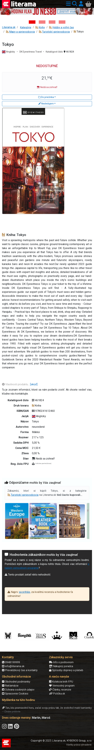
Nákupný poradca (61, 666)
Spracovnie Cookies (15, 693)
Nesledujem (46, 103)
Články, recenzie (60, 689)
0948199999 (11, 662)
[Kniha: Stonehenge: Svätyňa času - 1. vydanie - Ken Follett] (62, 22)
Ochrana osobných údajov (18, 689)
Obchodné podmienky (16, 681)
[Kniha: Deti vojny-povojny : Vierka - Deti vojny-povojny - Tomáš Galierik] (52, 22)
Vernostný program (62, 685)
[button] (68, 4)
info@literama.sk (13, 666)
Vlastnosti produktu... (16, 384)
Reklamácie (10, 685)
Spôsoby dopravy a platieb (66, 670)
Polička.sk (57, 693)
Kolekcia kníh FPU (61, 681)
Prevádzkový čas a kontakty (20, 670)
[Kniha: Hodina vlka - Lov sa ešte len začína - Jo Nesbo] (32, 22)
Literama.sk (8, 27)
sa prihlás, (25, 592)
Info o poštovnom (61, 662)
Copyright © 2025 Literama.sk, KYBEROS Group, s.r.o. (61, 740)
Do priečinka (46, 97)
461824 (69, 51)
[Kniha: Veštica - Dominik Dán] (42, 22)
